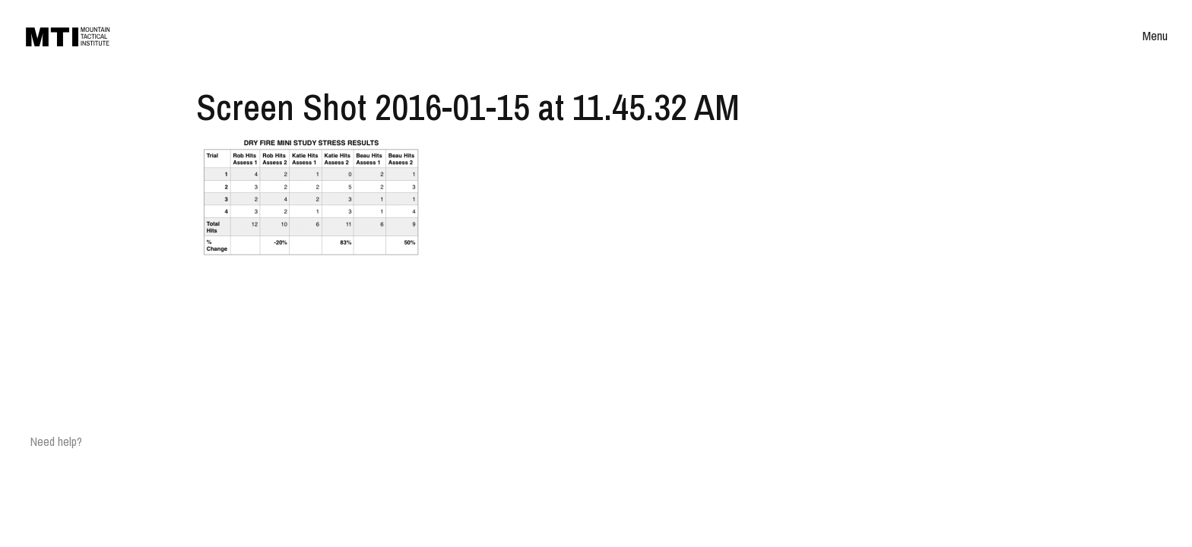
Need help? (56, 441)
